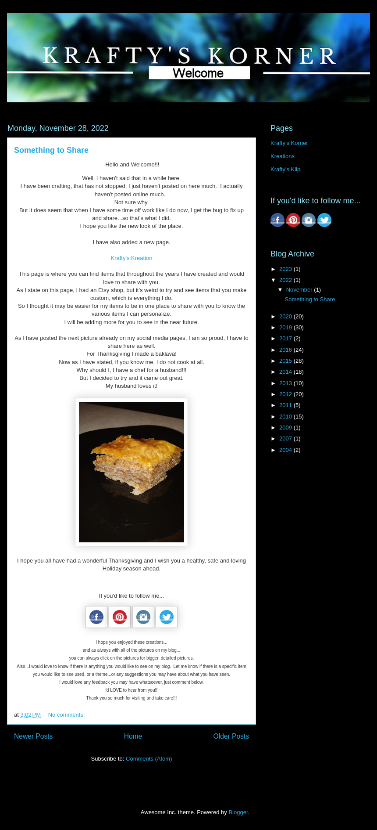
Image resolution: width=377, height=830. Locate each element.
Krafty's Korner (289, 143)
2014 (286, 371)
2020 (286, 316)
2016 (286, 349)
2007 (286, 438)
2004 (286, 450)
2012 (286, 394)
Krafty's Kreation (132, 258)
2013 (286, 383)
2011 (286, 405)
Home (133, 736)
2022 (286, 280)
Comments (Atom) (149, 758)
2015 (286, 360)
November (300, 289)
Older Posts (231, 736)
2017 (286, 338)
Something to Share (51, 150)
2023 (286, 269)
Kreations (282, 156)
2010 (286, 416)
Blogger (238, 812)
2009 (286, 427)
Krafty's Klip (285, 169)
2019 (286, 327)
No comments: (67, 714)
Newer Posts (33, 736)
